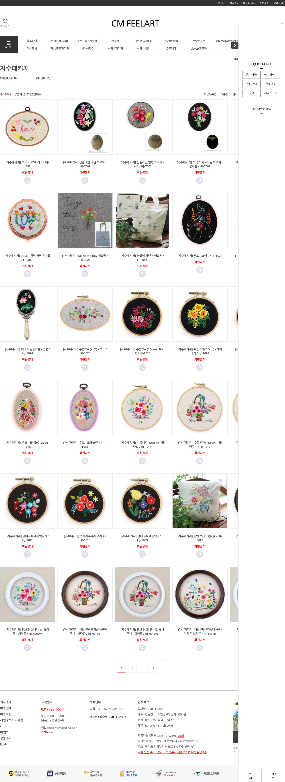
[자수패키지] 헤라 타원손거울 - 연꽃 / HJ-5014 (27, 351)
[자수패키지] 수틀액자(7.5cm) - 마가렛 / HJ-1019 (142, 351)
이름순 (224, 94)
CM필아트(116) (9, 78)
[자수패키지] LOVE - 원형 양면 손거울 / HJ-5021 (27, 258)
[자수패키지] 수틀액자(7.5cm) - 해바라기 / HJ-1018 (199, 351)
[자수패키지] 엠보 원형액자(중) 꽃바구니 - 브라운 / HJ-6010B (85, 632)
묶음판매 (31, 41)
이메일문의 (47, 732)
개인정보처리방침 (11, 720)
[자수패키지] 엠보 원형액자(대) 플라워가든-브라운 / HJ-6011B (200, 632)
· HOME (237, 59)
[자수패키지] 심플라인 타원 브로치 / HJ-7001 (84, 164)
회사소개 (6, 702)
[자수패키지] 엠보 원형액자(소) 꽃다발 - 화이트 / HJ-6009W (27, 632)
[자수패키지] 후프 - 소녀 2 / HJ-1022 (200, 256)
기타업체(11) (43, 78)
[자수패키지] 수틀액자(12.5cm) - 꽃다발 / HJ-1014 (142, 445)
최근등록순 (210, 94)
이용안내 (6, 708)
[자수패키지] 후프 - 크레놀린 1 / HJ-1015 (85, 445)
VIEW (180, 735)
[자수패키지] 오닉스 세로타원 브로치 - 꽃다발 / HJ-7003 (200, 164)
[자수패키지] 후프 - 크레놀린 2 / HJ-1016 (27, 445)
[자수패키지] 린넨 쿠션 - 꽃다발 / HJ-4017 (199, 538)
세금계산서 (270, 93)
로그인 (221, 3)
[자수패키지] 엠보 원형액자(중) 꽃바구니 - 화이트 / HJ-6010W (142, 632)
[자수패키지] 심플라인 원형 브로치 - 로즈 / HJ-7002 (142, 164)
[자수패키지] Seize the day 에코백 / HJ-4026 (85, 258)
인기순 (236, 94)
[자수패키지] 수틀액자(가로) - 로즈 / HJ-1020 (85, 351)
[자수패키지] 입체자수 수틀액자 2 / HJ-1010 (85, 538)
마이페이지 (270, 75)
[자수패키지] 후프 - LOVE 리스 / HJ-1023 (27, 164)
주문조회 (270, 84)
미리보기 (27, 180)
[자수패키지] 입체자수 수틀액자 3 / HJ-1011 (27, 538)
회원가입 (234, 3)
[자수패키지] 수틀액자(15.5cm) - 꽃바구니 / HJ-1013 (200, 445)
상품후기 (6, 738)
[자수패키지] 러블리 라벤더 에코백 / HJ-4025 (142, 258)
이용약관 (6, 714)
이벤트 (4, 732)
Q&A (251, 93)
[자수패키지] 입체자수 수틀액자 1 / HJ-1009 (142, 538)
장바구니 (251, 84)
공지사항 (251, 75)
